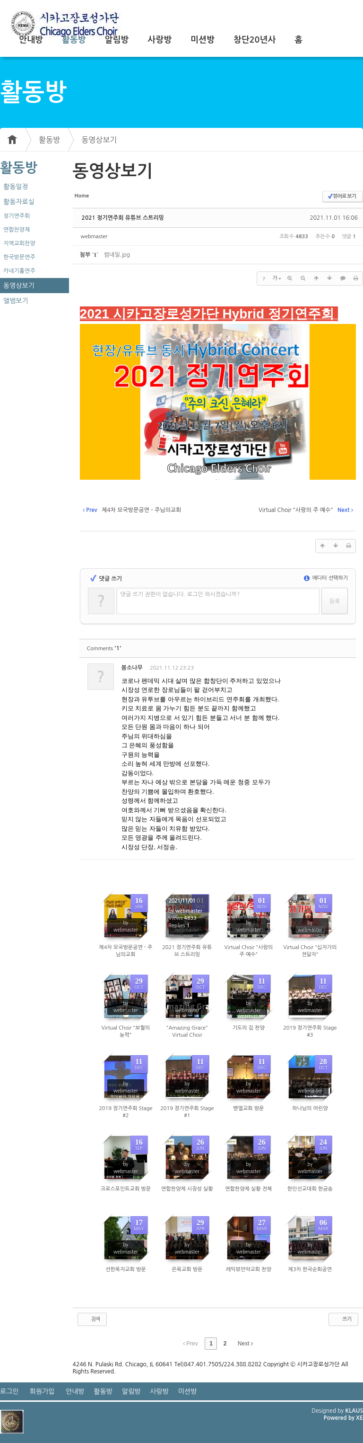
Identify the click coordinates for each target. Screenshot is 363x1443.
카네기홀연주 (19, 271)
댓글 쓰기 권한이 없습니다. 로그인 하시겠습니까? (180, 594)
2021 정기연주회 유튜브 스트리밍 (123, 218)
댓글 (342, 669)
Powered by (339, 1418)
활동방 (74, 40)
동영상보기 (99, 139)
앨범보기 (15, 300)
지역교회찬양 (19, 243)
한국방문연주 (19, 257)
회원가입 (42, 1391)
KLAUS (354, 1411)
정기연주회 (16, 216)
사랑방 (159, 40)
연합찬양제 (16, 230)
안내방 (31, 40)
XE (359, 1418)
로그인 (9, 1391)
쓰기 (342, 1319)
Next (245, 1343)
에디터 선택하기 (326, 578)
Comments (104, 648)
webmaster (94, 236)
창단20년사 (254, 40)
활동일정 (15, 186)
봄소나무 (132, 668)
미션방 (202, 40)
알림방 (117, 40)
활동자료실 (19, 201)
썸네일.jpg (117, 255)
